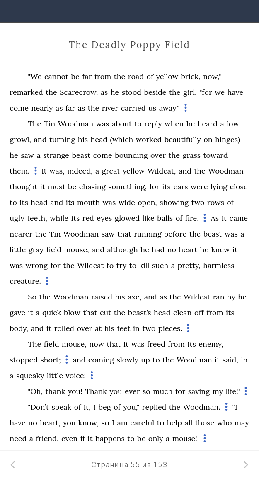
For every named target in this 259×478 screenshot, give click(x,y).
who (224, 422)
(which (121, 139)
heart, (50, 422)
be (75, 76)
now (96, 344)
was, (56, 171)
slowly (127, 360)
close (239, 186)
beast (81, 155)
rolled (64, 328)
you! (75, 391)
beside (155, 92)
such (160, 265)
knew (220, 249)
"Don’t (38, 407)
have (236, 92)
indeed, (79, 171)
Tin (50, 123)
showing (174, 202)
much (162, 391)
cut (105, 312)
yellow (167, 76)
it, (87, 407)
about (122, 123)
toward (215, 155)
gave (17, 312)
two (198, 202)
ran (219, 297)
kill (144, 265)
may (242, 422)
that (124, 234)
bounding (131, 155)
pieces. (170, 328)
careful (142, 422)
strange (56, 155)
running (147, 234)
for (154, 186)
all (188, 422)
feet (123, 328)
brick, (191, 76)
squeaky (30, 375)
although (122, 249)
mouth (88, 202)
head (99, 139)
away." (169, 108)
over (158, 155)
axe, (134, 297)
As (215, 218)
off (199, 312)
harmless (218, 265)
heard (208, 123)
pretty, (188, 265)
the (120, 76)
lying (219, 186)
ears (180, 186)
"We (34, 76)
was (102, 123)
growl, (20, 139)
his (83, 139)
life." (233, 391)
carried (133, 108)
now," (212, 76)
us (152, 108)
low (233, 123)
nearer (21, 234)
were (199, 186)
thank (55, 391)
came (238, 218)
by (231, 297)
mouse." (185, 438)
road (136, 76)
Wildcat (90, 265)
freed (156, 344)
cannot (56, 76)
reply (153, 123)
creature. (25, 281)
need (18, 438)
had (158, 249)
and (40, 139)
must (56, 186)
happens (110, 438)
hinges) (227, 139)
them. (19, 171)
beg (105, 407)
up (145, 360)
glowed (127, 218)
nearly (42, 108)
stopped (24, 360)
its (166, 186)
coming (101, 360)
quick (51, 312)
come (19, 108)
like (149, 218)
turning (62, 139)
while (59, 218)
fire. (192, 218)
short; (50, 360)
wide (127, 202)
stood (131, 92)
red (88, 218)
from (102, 76)
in (136, 328)
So (32, 297)
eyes (104, 218)
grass (191, 155)
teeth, (37, 218)
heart (188, 249)
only (155, 438)
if (82, 438)
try (121, 265)
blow (72, 312)
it (42, 186)
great (111, 171)
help (174, 422)
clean (182, 312)
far (87, 76)
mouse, (76, 249)
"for (205, 92)
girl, (190, 92)
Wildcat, (162, 171)
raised (101, 297)
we (220, 92)
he (115, 92)
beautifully (183, 139)
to (138, 123)
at (98, 328)
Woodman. (201, 407)
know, (88, 422)
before (175, 234)
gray (36, 249)
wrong (37, 265)
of (149, 76)
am (122, 422)
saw (27, 155)
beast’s (139, 312)
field (53, 249)
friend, (47, 438)
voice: (76, 375)
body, (19, 328)
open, (147, 202)
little (18, 249)
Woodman (75, 123)
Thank (96, 391)
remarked (26, 92)
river (110, 108)
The (34, 123)
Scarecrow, (79, 92)
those (204, 422)
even (69, 438)
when (174, 123)
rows (215, 202)
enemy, (210, 344)
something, (127, 186)
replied (154, 407)
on (207, 139)
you (115, 391)
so (146, 391)
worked (149, 139)
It (44, 171)
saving (199, 391)
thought (23, 186)
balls (165, 218)
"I (234, 407)
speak (61, 407)
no (171, 249)
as (104, 92)
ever (132, 391)
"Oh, (35, 391)
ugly (17, 218)
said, (230, 360)
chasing (92, 186)
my (218, 391)
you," (131, 407)
